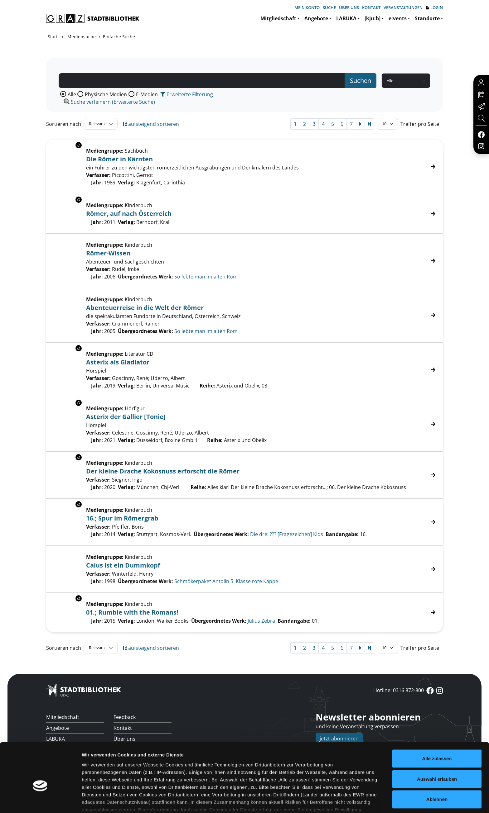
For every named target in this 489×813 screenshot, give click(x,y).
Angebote (316, 18)
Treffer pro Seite (419, 124)
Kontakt (371, 7)
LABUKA (346, 18)
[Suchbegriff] (202, 80)
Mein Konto (307, 7)
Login (434, 8)
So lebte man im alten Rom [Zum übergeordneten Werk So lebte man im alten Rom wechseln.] (206, 276)
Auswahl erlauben (437, 743)
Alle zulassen (437, 722)
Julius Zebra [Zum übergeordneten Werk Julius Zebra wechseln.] (261, 620)
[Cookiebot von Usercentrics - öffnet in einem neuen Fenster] (40, 801)
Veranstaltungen (403, 7)
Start (53, 37)
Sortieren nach (63, 124)
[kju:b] (372, 18)
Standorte (427, 18)
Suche (329, 7)
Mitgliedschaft (278, 18)
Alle (72, 94)
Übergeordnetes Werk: (145, 276)
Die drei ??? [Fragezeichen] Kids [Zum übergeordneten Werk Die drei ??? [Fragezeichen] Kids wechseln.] (286, 534)
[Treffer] (244, 261)
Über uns (349, 7)
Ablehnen (437, 763)
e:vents (398, 18)
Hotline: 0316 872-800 (398, 690)
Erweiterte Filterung (186, 94)
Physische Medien (106, 94)
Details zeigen (331, 800)
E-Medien (147, 94)
